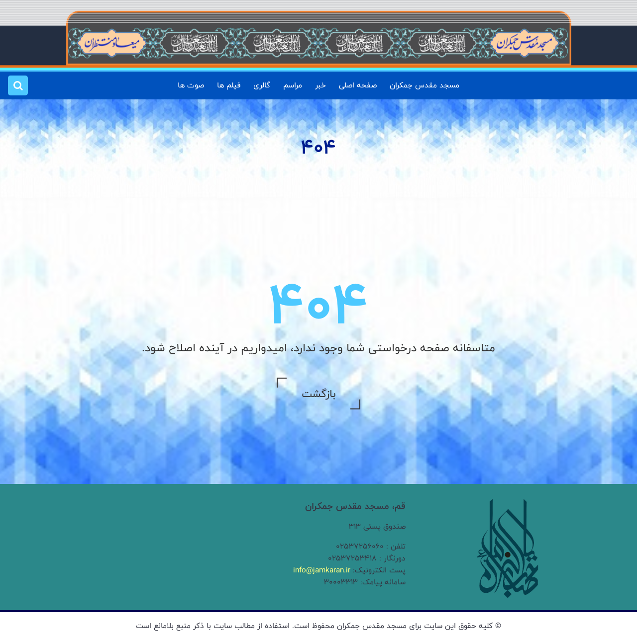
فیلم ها (228, 85)
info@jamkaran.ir (321, 570)
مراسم (292, 85)
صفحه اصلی (358, 85)
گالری (261, 85)
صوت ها (191, 85)
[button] (18, 85)
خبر (320, 85)
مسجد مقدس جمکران (424, 85)
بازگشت (318, 393)
